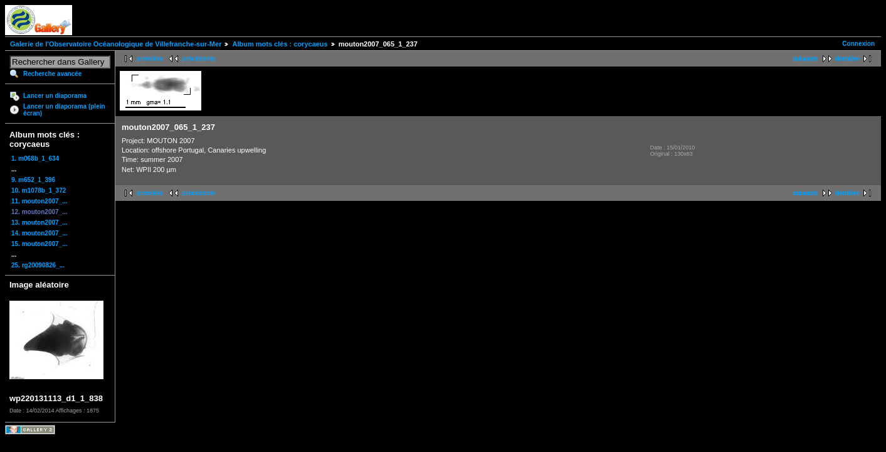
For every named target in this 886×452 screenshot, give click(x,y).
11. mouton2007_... (39, 201)
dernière (847, 58)
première (150, 58)
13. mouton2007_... (39, 222)
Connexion (858, 43)
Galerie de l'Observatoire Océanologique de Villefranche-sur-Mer (115, 44)
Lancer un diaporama (55, 95)
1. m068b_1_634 (35, 158)
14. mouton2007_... (39, 233)
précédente (198, 58)
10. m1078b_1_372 (38, 190)
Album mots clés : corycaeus (279, 44)
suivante (805, 58)
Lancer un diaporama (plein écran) (64, 110)
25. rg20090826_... (38, 265)
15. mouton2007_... (39, 243)
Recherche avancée (52, 73)
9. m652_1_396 (33, 179)
